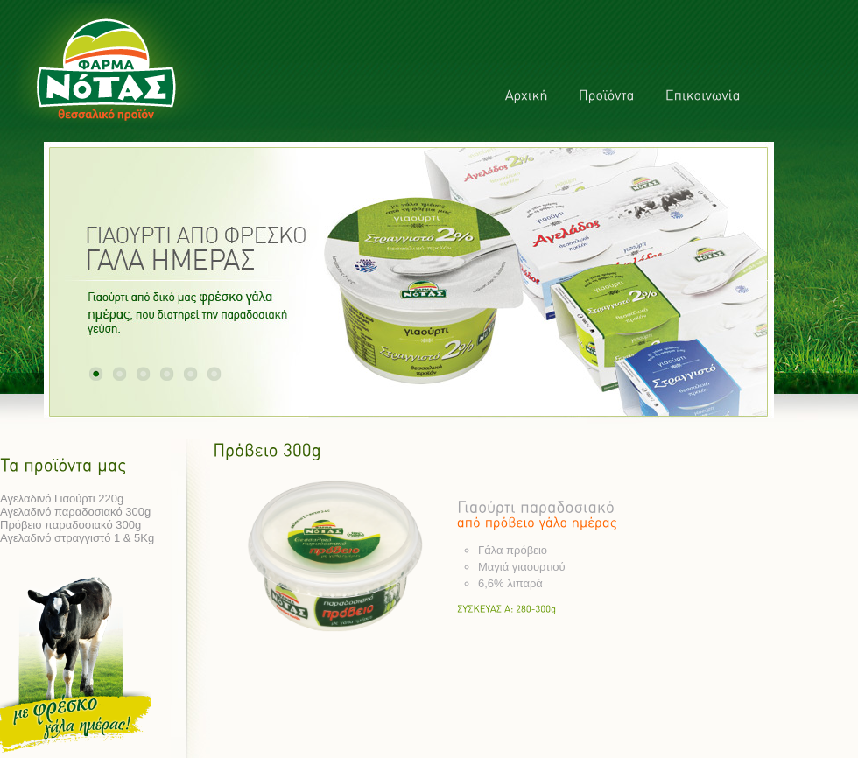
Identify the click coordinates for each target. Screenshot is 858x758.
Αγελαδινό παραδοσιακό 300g (75, 511)
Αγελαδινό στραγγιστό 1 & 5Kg (77, 537)
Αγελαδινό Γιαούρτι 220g (61, 498)
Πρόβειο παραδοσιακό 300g (70, 524)
